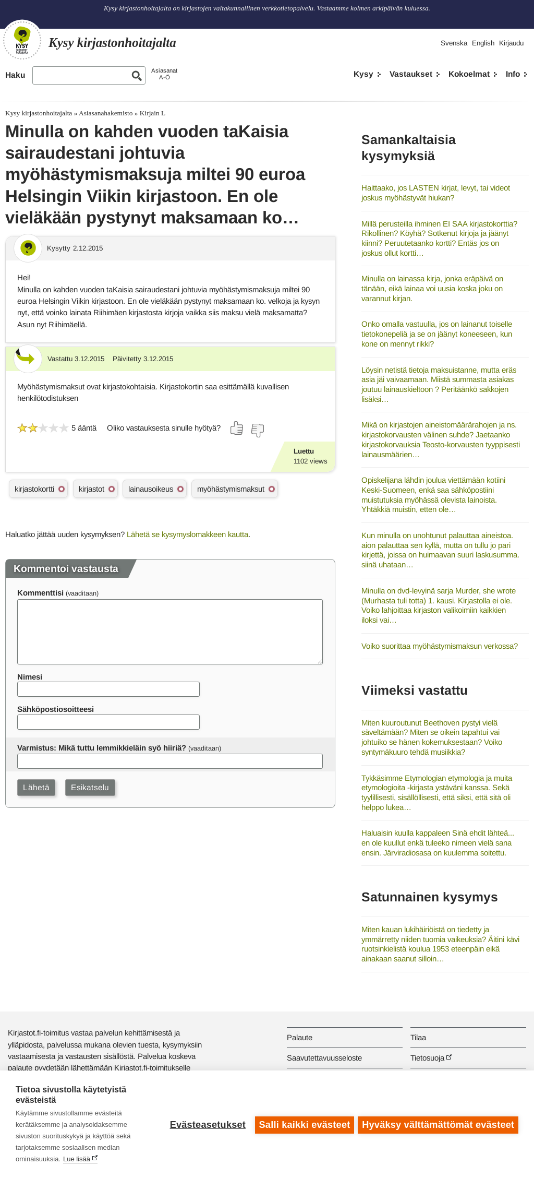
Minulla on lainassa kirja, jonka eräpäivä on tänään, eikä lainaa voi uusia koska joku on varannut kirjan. (432, 288)
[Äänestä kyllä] (237, 428)
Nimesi (29, 676)
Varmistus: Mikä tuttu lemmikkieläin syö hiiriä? (101, 747)
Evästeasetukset (206, 1124)
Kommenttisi (40, 592)
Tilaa (418, 1037)
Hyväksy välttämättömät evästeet (438, 1124)
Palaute (299, 1037)
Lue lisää (76, 1159)
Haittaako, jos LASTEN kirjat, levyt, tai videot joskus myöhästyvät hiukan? (435, 192)
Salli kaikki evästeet (303, 1124)
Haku (15, 74)
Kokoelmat (469, 73)
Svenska (454, 43)
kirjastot (91, 488)
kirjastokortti (34, 488)
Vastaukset (411, 73)
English (483, 43)
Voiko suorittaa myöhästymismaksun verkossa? (439, 645)
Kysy (363, 73)
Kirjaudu (511, 43)
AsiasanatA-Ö (164, 73)
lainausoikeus (150, 488)
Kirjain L (152, 113)
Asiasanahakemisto (105, 113)
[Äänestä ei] (257, 430)
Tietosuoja (427, 1057)
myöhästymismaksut (230, 488)
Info (513, 73)
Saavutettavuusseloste (324, 1057)
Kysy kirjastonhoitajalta (38, 113)
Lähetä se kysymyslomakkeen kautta (187, 534)
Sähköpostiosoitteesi (55, 709)
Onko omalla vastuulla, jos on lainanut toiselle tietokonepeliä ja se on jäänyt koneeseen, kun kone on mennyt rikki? (436, 333)
